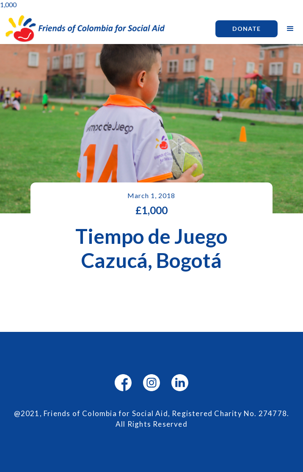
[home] (103, 29)
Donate (246, 28)
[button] (290, 28)
